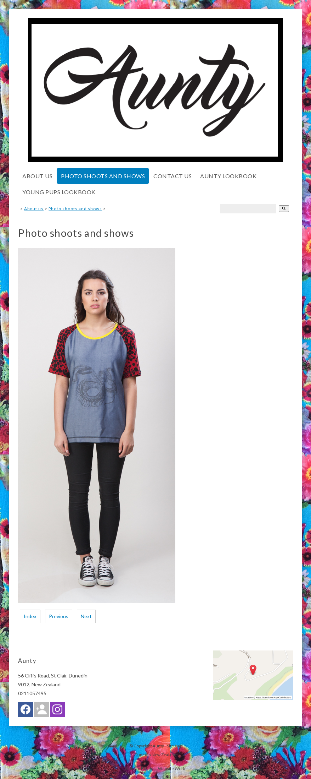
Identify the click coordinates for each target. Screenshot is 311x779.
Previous (58, 616)
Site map (174, 745)
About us (37, 176)
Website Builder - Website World (155, 768)
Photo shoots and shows (103, 176)
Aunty (158, 745)
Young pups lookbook (59, 192)
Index (30, 616)
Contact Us (172, 176)
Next (86, 616)
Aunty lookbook (228, 176)
